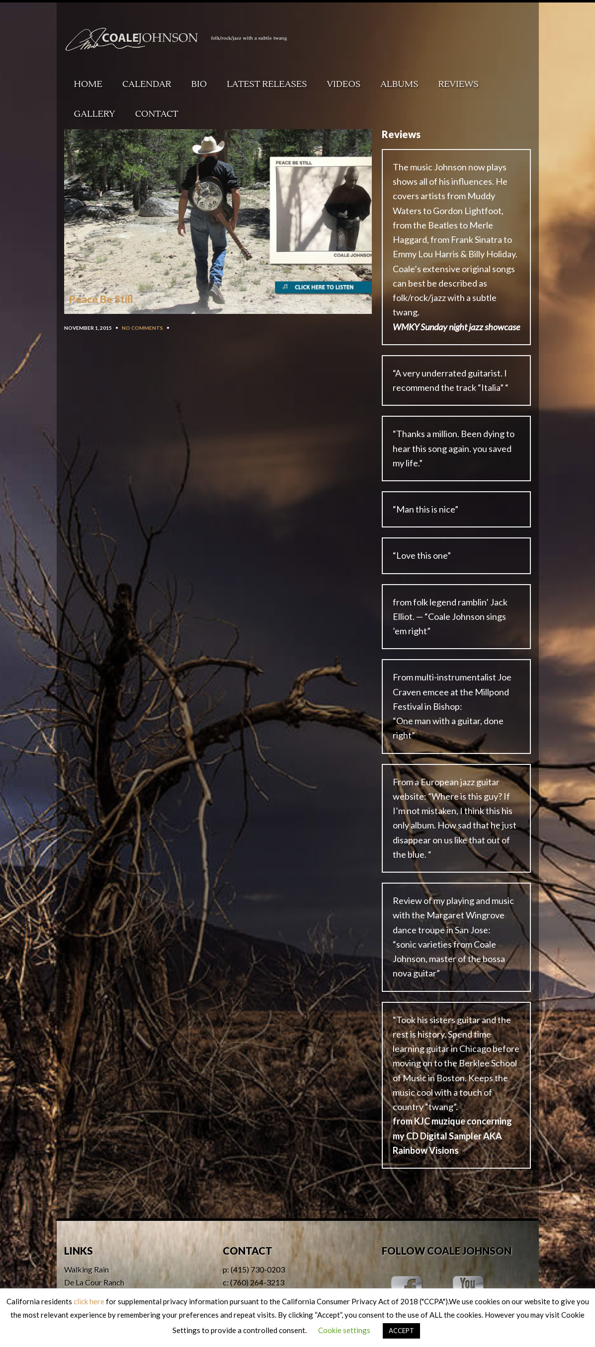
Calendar (146, 84)
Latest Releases (267, 84)
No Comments (142, 328)
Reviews (458, 84)
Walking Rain (86, 1269)
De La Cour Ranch (94, 1282)
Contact (156, 114)
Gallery (94, 114)
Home (88, 84)
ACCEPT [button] (401, 1331)
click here (89, 1301)
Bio (199, 84)
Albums (399, 84)
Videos (344, 84)
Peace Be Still (101, 299)
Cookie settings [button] (344, 1330)
